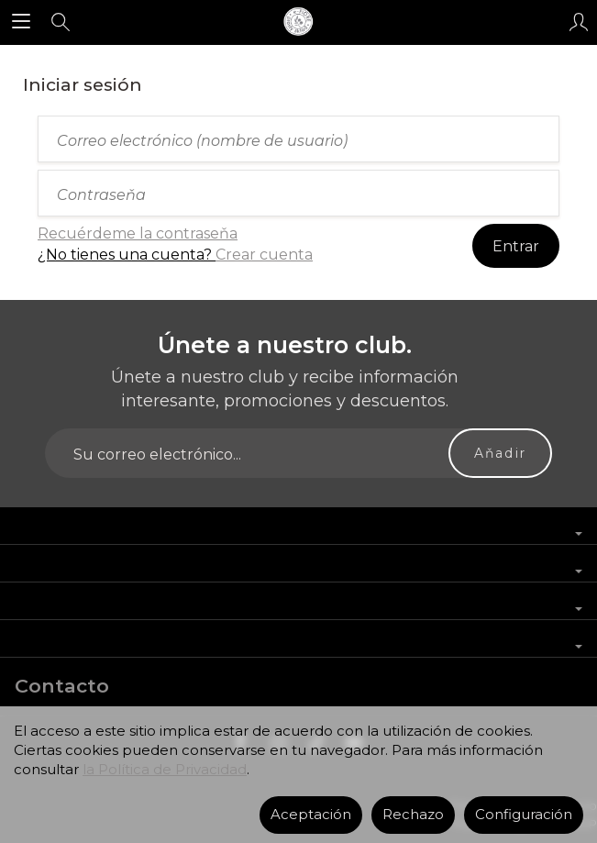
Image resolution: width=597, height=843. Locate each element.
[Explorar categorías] (21, 22)
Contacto (62, 685)
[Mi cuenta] (578, 22)
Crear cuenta (264, 254)
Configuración (523, 814)
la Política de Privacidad (165, 769)
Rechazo (413, 814)
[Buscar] (60, 22)
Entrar (515, 246)
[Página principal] (298, 22)
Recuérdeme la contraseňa (138, 233)
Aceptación (311, 814)
